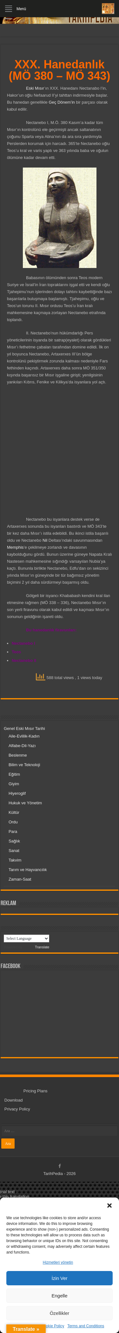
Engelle (59, 1295)
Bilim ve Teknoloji (24, 764)
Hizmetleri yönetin (58, 1262)
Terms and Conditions (85, 1326)
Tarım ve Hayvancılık (28, 869)
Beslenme (18, 755)
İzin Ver (59, 1278)
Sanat (14, 850)
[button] (109, 1205)
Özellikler (59, 1313)
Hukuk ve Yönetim (25, 802)
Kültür (14, 812)
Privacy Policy (17, 1109)
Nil (45, 540)
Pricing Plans (35, 1091)
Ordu (13, 822)
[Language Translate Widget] (26, 938)
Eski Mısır (35, 88)
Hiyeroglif (17, 793)
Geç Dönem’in (62, 102)
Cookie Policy (52, 1326)
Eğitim (14, 774)
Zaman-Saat (20, 879)
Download (13, 1100)
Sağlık (14, 841)
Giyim (14, 783)
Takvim (15, 860)
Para (13, 831)
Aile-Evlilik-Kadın (24, 736)
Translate (36, 947)
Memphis (15, 547)
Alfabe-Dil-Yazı (22, 745)
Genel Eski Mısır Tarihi (24, 728)
